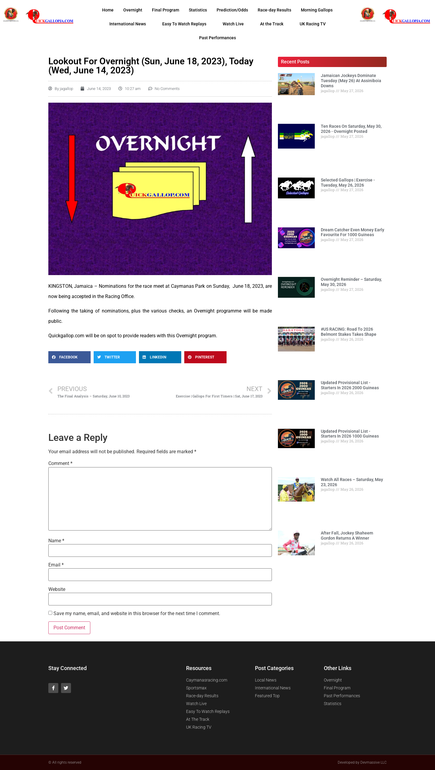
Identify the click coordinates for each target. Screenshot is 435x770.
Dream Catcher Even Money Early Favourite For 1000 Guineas (352, 232)
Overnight (132, 10)
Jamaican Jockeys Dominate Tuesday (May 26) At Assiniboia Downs (351, 80)
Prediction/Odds (232, 10)
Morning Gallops (317, 10)
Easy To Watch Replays (184, 23)
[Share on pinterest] (205, 357)
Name (56, 540)
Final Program (165, 10)
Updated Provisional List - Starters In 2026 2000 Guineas (350, 385)
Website (56, 589)
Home (108, 10)
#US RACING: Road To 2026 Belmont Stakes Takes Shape (348, 332)
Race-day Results (274, 10)
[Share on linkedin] (160, 357)
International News (127, 23)
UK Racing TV (313, 23)
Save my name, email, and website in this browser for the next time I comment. (136, 613)
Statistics (198, 10)
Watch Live (233, 23)
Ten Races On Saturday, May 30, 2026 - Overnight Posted (351, 129)
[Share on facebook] (69, 357)
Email (56, 565)
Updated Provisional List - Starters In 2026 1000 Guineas (350, 434)
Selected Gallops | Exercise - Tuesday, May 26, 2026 (348, 183)
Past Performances (217, 37)
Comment (60, 463)
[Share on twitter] (115, 357)
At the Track (271, 23)
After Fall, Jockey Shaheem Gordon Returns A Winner (347, 536)
